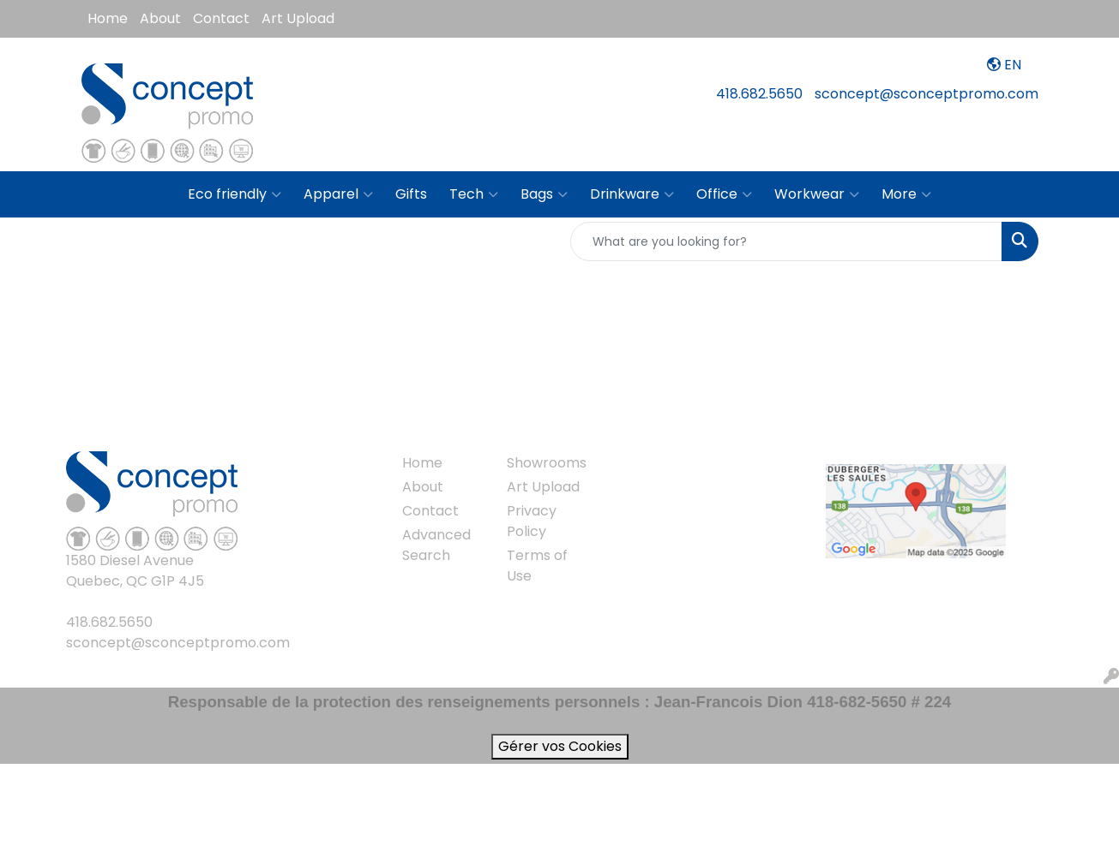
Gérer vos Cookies (560, 746)
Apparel (338, 194)
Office (724, 194)
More (906, 194)
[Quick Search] (786, 241)
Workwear (816, 194)
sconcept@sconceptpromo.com (926, 94)
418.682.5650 (759, 94)
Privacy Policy (531, 521)
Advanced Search (436, 545)
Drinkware (632, 194)
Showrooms (547, 463)
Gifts (411, 194)
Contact (221, 18)
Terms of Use (537, 565)
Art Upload (298, 18)
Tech (473, 194)
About (160, 18)
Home (107, 18)
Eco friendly (234, 194)
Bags (544, 194)
